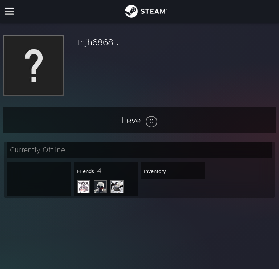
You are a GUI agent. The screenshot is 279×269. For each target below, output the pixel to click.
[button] (139, 120)
